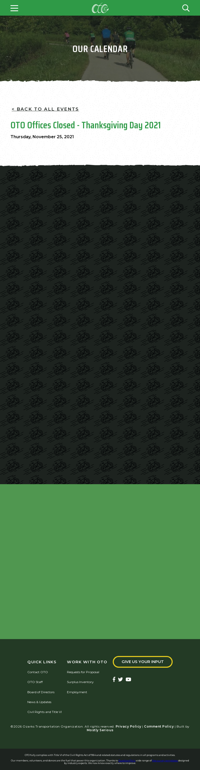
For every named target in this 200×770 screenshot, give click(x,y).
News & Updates (39, 702)
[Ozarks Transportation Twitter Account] (120, 680)
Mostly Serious (100, 730)
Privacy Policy (128, 726)
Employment (77, 692)
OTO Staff (35, 682)
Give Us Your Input (143, 661)
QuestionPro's (127, 760)
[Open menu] (14, 7)
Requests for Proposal (83, 672)
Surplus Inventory (80, 682)
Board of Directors (40, 692)
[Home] (100, 8)
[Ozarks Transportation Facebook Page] (114, 680)
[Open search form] (186, 8)
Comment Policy (159, 726)
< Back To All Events (45, 109)
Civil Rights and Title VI (44, 712)
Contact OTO (37, 672)
